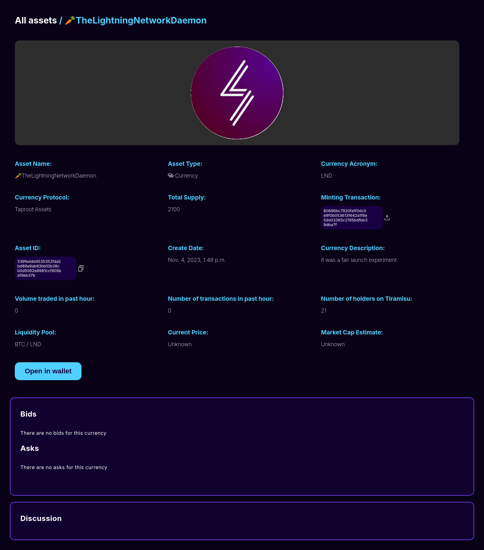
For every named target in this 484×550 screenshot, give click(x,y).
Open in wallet (48, 371)
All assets (36, 20)
